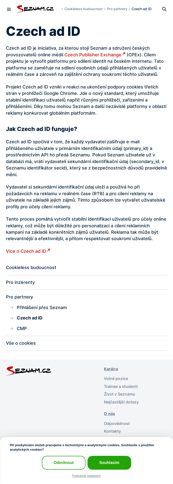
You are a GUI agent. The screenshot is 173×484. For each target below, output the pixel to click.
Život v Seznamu (119, 394)
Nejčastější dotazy (121, 402)
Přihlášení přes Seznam (42, 307)
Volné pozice (116, 378)
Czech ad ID (29, 317)
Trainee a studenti (121, 386)
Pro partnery (117, 9)
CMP (22, 328)
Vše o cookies (21, 343)
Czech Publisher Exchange (92, 54)
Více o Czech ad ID (26, 251)
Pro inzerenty (20, 282)
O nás (109, 413)
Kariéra (111, 369)
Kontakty (112, 431)
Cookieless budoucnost (83, 9)
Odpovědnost (117, 423)
